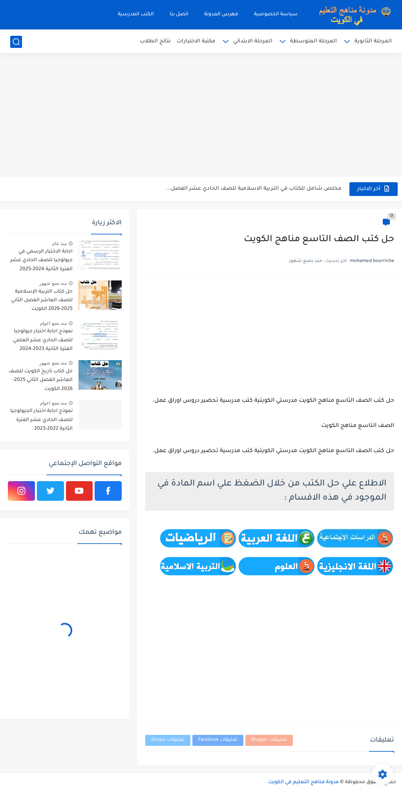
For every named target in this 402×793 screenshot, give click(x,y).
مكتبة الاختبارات (196, 41)
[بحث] (16, 42)
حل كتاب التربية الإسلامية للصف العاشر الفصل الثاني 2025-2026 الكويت (42, 300)
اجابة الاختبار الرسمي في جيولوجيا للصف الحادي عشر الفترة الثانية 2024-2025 (41, 260)
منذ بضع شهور (53, 283)
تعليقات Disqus (168, 740)
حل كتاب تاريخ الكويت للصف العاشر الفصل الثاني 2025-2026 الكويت (41, 380)
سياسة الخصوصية (276, 14)
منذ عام (59, 243)
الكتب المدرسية (136, 14)
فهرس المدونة (221, 14)
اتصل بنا (179, 14)
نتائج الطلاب (155, 41)
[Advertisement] (201, 116)
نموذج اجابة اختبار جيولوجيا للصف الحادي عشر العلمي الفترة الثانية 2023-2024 (43, 340)
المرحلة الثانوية (373, 41)
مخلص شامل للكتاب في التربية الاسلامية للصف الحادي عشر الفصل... (254, 189)
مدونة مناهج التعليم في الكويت (303, 782)
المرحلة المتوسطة (313, 41)
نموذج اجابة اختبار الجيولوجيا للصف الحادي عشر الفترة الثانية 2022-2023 (41, 420)
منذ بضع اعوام (53, 323)
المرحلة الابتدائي (252, 41)
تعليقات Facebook (218, 740)
